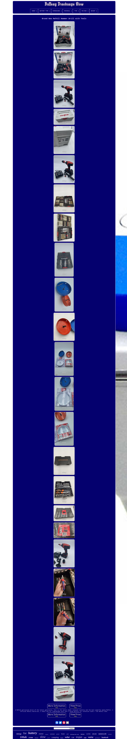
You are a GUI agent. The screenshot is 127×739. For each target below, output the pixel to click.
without (97, 738)
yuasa (41, 734)
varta (90, 737)
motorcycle (102, 734)
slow (43, 736)
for (25, 733)
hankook (105, 737)
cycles (88, 734)
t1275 (48, 737)
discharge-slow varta (74, 734)
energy (19, 734)
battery (32, 733)
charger (110, 734)
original (46, 734)
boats (63, 734)
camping (55, 737)
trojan (79, 737)
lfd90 (30, 738)
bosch (62, 737)
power (57, 734)
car (73, 737)
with (67, 734)
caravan (52, 734)
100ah (23, 737)
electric (94, 734)
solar (67, 737)
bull (85, 737)
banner (82, 734)
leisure (36, 737)
